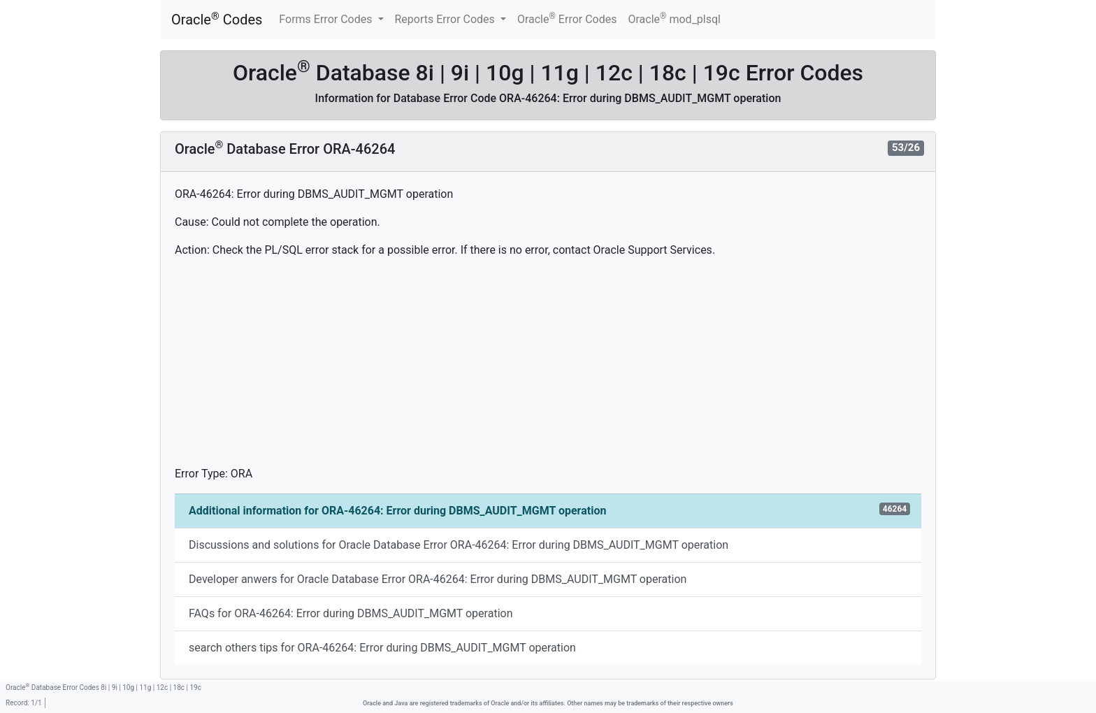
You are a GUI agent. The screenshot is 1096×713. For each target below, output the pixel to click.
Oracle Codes (216, 19)
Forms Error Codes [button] (327, 19)
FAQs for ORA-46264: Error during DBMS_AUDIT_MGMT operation (350, 613)
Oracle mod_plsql (674, 18)
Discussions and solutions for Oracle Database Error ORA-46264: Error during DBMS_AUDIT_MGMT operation (458, 545)
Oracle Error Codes (567, 18)
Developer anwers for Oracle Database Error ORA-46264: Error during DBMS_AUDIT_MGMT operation (437, 579)
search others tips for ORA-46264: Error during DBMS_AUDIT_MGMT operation (382, 647)
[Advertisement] (548, 368)
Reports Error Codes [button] (446, 19)
